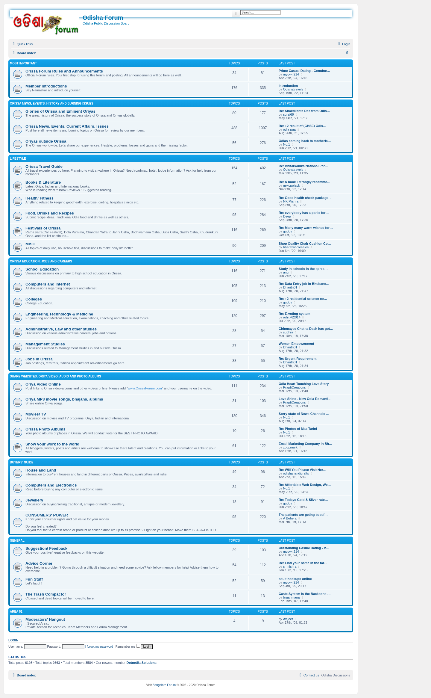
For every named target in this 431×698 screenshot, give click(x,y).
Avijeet (288, 619)
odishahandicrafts (296, 473)
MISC (30, 244)
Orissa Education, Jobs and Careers (41, 261)
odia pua (289, 129)
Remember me (128, 646)
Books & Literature (43, 182)
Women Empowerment (296, 343)
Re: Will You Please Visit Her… (302, 470)
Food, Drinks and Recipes (49, 213)
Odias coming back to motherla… (305, 141)
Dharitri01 (290, 287)
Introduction (288, 85)
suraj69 (288, 114)
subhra (288, 332)
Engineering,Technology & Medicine (59, 314)
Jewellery (34, 500)
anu (286, 272)
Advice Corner (38, 563)
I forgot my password (99, 646)
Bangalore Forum (164, 685)
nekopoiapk (291, 185)
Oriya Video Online (43, 384)
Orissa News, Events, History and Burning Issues (51, 103)
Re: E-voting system (294, 313)
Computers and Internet (47, 284)
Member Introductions (46, 86)
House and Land (40, 470)
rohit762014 (292, 317)
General (17, 540)
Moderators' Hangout (45, 619)
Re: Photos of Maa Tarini (298, 428)
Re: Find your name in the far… (303, 563)
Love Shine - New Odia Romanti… (305, 399)
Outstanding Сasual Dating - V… (304, 548)
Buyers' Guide (22, 462)
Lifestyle (18, 158)
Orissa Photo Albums (45, 429)
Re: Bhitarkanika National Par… (303, 166)
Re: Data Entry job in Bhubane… (304, 283)
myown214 (291, 74)
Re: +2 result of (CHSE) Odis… (302, 126)
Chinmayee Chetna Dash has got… (306, 328)
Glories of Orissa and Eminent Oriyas (60, 111)
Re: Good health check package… (305, 198)
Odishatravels (293, 89)
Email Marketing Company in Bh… (305, 443)
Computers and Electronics (51, 485)
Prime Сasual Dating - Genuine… (304, 70)
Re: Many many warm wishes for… (306, 227)
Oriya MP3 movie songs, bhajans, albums (64, 399)
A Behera (290, 518)
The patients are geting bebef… (303, 514)
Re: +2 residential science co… (303, 298)
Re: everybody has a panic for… (304, 212)
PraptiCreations (294, 387)
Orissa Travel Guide (44, 166)
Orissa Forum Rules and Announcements (64, 71)
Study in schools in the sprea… (303, 269)
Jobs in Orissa (39, 359)
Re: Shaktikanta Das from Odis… (304, 111)
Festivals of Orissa (42, 228)
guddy (287, 231)
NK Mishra (290, 201)
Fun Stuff (34, 579)
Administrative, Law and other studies (61, 329)
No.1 (286, 144)
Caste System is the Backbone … (305, 594)
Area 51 (16, 611)
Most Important (23, 63)
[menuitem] (343, 44)
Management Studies (45, 344)
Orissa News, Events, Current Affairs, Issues (67, 126)
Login (13, 640)
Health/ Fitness (39, 198)
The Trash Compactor (45, 594)
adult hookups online (295, 579)
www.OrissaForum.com (145, 388)
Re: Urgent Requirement (298, 358)
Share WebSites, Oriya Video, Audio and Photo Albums (55, 376)
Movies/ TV (35, 414)
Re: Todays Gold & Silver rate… (303, 499)
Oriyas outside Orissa (45, 141)
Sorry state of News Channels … (304, 414)
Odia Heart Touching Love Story (304, 384)
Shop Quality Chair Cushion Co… (305, 243)
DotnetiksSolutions (142, 662)
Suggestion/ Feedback (46, 548)
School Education (42, 269)
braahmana (291, 597)
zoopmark (290, 447)
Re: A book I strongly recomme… (304, 182)
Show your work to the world (52, 444)
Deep (287, 216)
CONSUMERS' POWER (46, 515)
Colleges (33, 299)
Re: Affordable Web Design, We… (305, 485)
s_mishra (290, 566)
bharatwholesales (296, 247)
